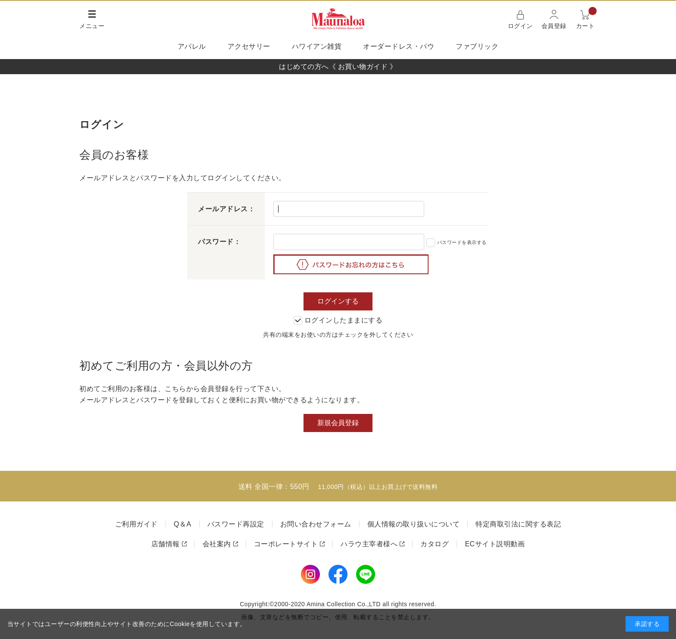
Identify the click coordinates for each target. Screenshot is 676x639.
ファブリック (477, 46)
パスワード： (219, 241)
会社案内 (217, 544)
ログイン (520, 25)
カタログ (434, 544)
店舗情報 (165, 544)
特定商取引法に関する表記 (518, 524)
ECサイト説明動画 (495, 544)
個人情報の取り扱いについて (413, 524)
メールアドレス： (226, 209)
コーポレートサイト (286, 544)
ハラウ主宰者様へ (369, 544)
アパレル (192, 46)
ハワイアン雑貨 (317, 46)
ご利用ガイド (136, 524)
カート (586, 18)
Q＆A (182, 524)
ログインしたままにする (338, 320)
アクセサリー (249, 46)
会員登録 (553, 25)
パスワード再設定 (235, 524)
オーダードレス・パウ (398, 46)
